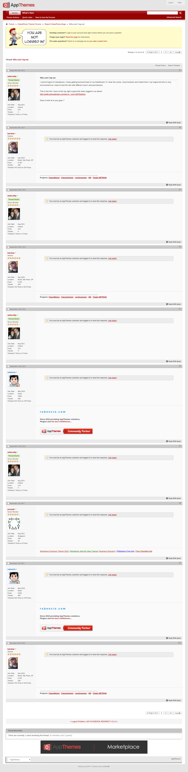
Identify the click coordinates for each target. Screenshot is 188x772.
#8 (180, 503)
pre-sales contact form (98, 41)
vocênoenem (81, 178)
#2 (180, 127)
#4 (180, 247)
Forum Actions (13, 17)
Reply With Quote (173, 123)
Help (179, 3)
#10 (179, 643)
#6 (180, 366)
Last (178, 52)
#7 (180, 446)
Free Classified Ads (144, 551)
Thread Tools (159, 65)
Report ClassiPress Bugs (55, 24)
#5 (180, 309)
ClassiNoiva (54, 178)
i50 (89, 178)
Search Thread (173, 65)
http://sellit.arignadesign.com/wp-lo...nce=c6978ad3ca (62, 94)
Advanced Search (174, 17)
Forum (11, 24)
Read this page (72, 37)
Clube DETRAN (100, 178)
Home (15, 13)
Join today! (112, 139)
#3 (180, 189)
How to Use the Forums (45, 17)
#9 (180, 563)
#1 (180, 70)
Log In (170, 3)
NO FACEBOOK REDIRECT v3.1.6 (101, 721)
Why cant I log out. (21, 59)
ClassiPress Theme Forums (29, 24)
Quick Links (27, 17)
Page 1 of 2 (153, 52)
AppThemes (176, 759)
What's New (28, 13)
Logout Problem (78, 721)
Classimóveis (67, 178)
